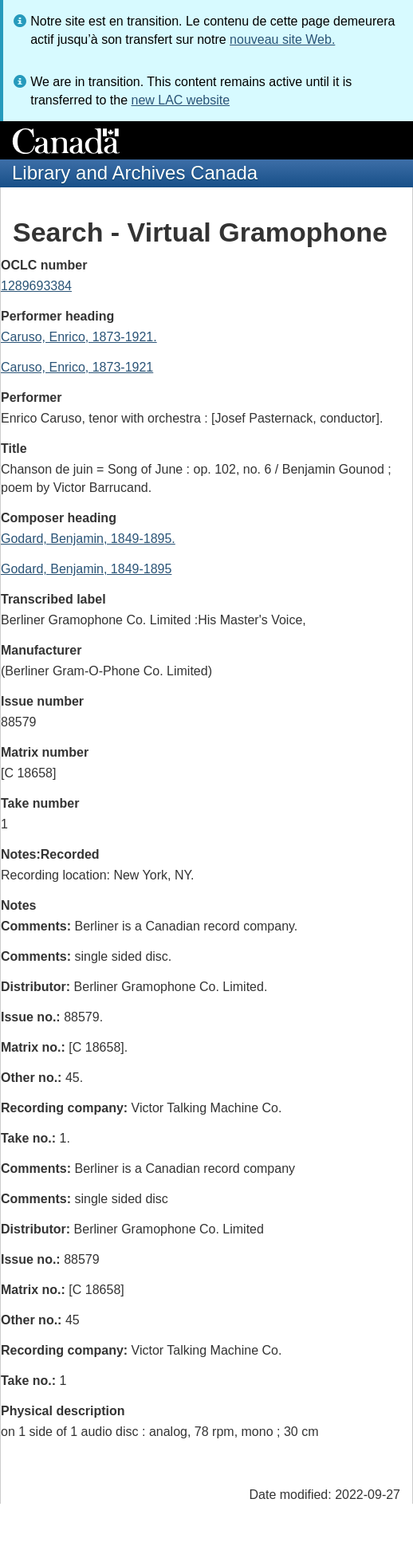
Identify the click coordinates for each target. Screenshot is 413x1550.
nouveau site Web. (282, 39)
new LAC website (180, 100)
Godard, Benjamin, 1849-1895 (86, 569)
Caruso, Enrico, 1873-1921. (79, 337)
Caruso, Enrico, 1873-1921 (77, 367)
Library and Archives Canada (135, 172)
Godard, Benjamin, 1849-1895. (88, 538)
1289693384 (36, 286)
